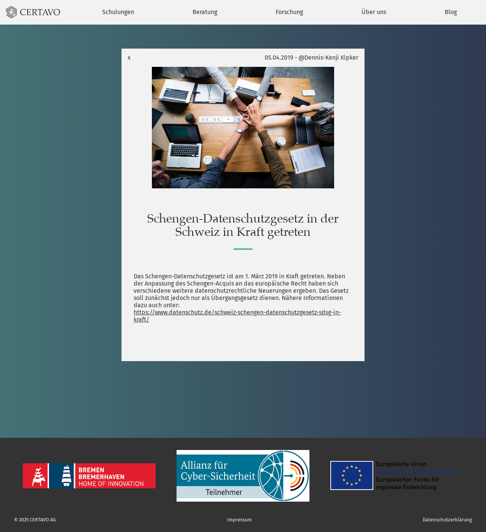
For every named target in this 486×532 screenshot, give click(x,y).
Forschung (289, 12)
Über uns (373, 12)
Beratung (205, 12)
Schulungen (118, 12)
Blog (451, 12)
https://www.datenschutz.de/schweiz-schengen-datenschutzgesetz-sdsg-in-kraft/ (237, 316)
